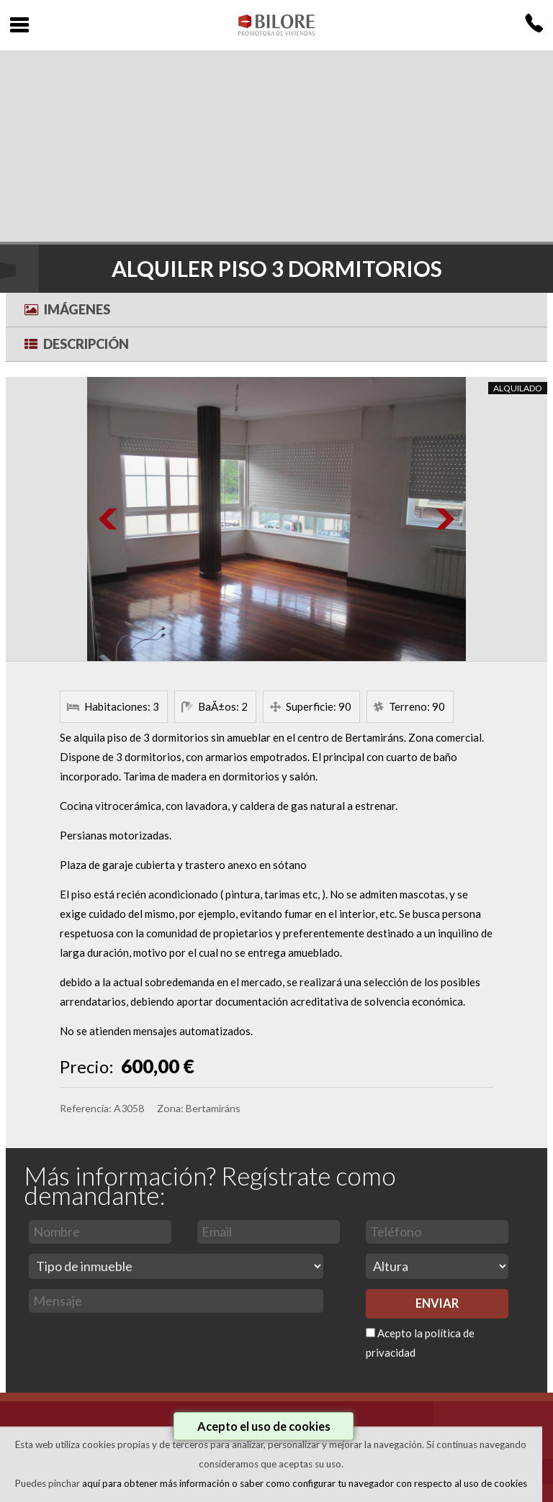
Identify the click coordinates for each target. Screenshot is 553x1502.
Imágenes (67, 309)
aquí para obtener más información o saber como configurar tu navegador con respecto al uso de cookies (304, 1483)
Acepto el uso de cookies (264, 1426)
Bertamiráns (213, 1108)
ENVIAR (437, 1303)
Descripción (76, 344)
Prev (108, 519)
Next (444, 519)
